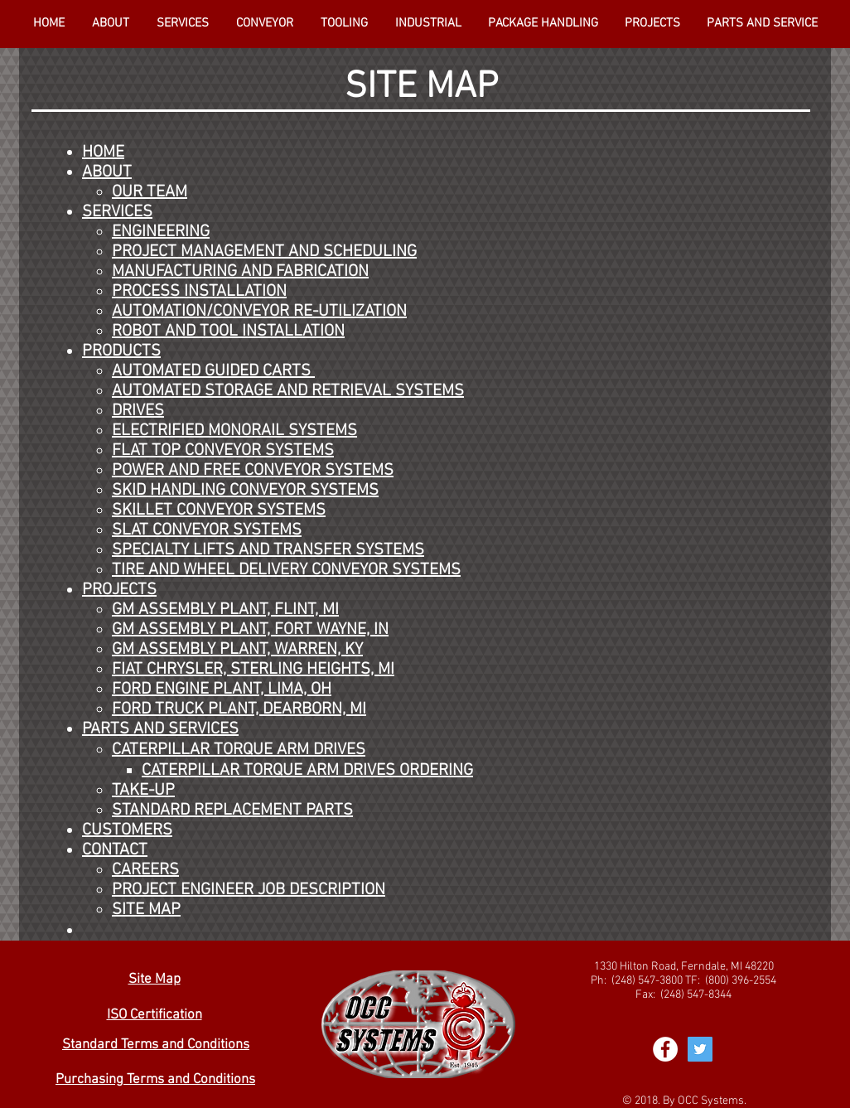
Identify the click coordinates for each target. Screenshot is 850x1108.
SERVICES (117, 212)
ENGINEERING (161, 232)
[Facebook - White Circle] (665, 1049)
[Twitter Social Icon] (700, 1049)
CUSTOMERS (127, 830)
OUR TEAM (149, 192)
